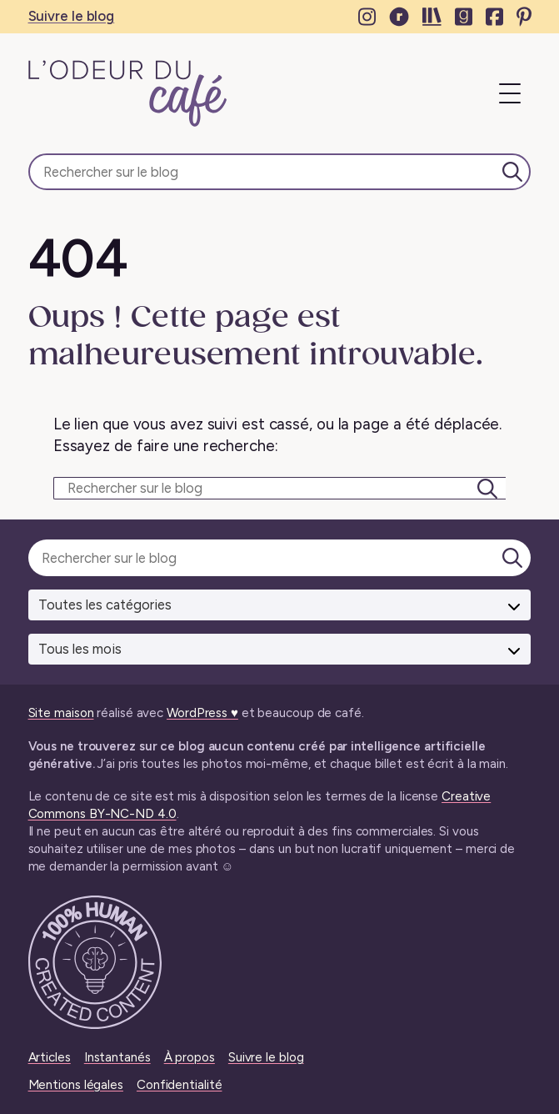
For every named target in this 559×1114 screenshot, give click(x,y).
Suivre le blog (71, 16)
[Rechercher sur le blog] (280, 171)
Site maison (61, 712)
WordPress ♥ (202, 712)
